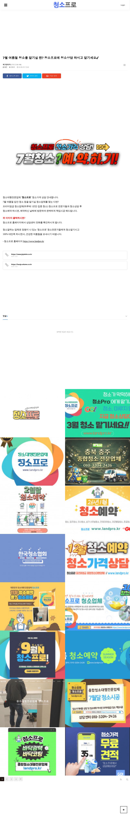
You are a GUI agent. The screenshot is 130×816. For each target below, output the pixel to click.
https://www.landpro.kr (33, 226)
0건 (5, 67)
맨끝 (21, 764)
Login (123, 5)
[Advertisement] (65, 31)
